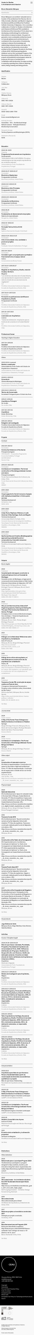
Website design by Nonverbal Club (8, 1328)
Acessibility (4, 1287)
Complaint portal (6, 1293)
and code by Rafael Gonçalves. (7, 1329)
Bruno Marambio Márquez (10, 9)
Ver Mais (4, 704)
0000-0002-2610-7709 (9, 112)
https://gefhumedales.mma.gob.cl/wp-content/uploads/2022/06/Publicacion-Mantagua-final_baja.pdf (14, 593)
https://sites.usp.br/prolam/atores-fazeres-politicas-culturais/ (15, 697)
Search (3, 1298)
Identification (5, 13)
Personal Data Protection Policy (10, 1289)
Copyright (4, 1285)
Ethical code (4, 1295)
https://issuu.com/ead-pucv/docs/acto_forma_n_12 (10, 646)
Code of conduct (6, 1291)
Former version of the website (7, 1333)
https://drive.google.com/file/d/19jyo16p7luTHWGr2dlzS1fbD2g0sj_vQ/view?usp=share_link (16, 625)
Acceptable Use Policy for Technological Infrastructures (16, 1297)
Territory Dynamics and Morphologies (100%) (15, 132)
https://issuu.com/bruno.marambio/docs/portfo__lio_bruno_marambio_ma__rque (16, 779)
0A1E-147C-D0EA (7, 106)
